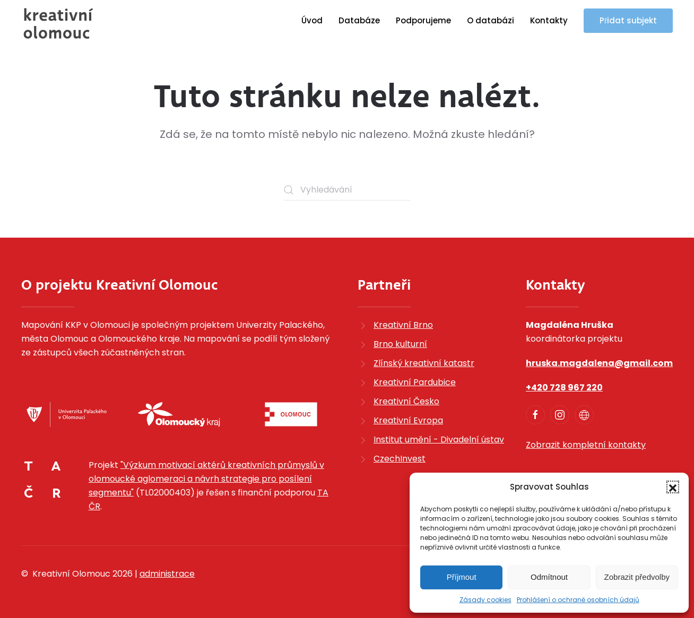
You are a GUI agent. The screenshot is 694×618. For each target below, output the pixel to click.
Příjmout (461, 576)
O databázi (490, 20)
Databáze (359, 20)
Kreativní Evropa (408, 420)
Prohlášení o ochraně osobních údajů (578, 599)
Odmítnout (549, 576)
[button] (672, 487)
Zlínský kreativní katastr (424, 363)
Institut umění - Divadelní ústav (439, 439)
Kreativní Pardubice (415, 382)
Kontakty (549, 20)
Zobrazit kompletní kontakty (586, 445)
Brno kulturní (400, 344)
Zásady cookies (485, 599)
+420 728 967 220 (564, 387)
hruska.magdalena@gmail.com (599, 363)
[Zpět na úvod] (58, 23)
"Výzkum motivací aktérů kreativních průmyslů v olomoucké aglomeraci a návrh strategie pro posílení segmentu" (206, 479)
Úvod (312, 20)
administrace (167, 574)
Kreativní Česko (406, 401)
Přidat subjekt (628, 20)
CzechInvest (400, 458)
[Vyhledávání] (347, 190)
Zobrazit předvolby (637, 576)
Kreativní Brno (403, 325)
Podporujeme (423, 20)
